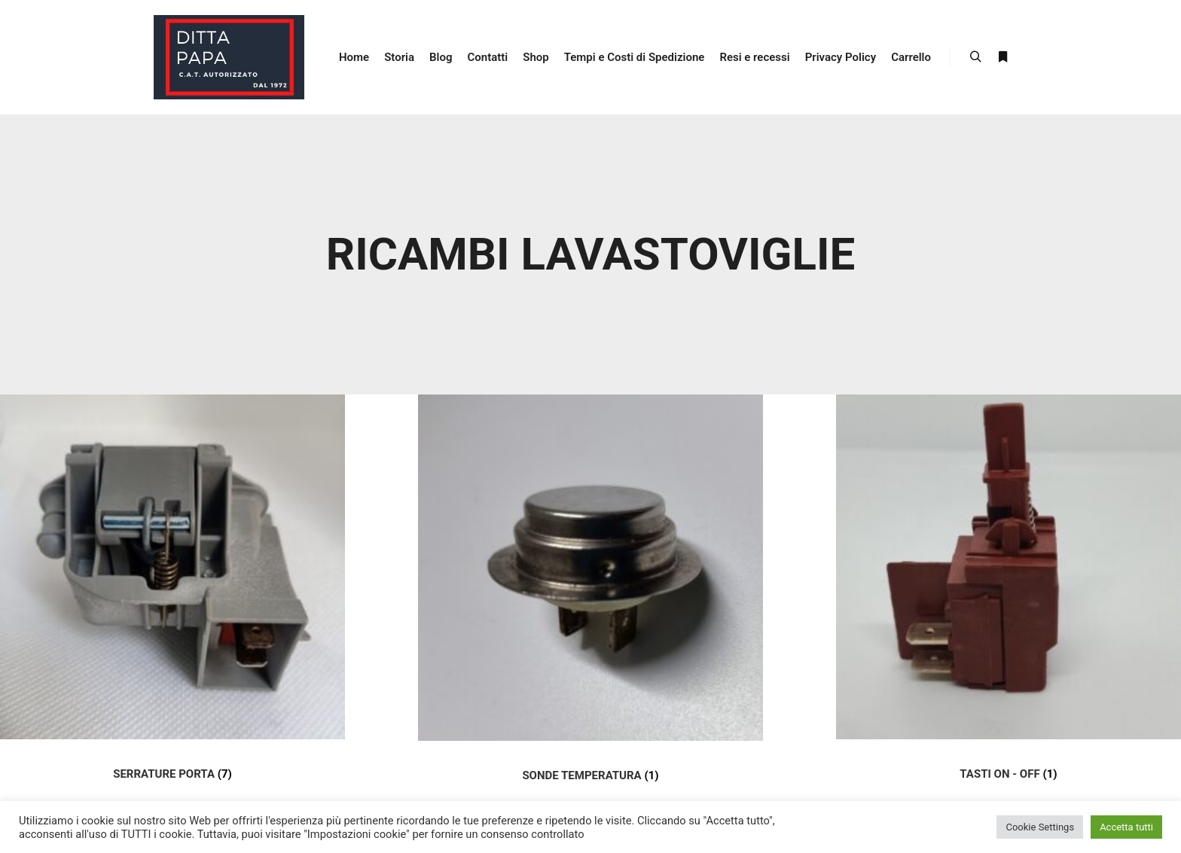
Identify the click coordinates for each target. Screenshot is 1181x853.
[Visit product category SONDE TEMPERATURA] (590, 603)
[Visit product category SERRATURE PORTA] (172, 602)
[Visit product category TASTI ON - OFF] (1008, 602)
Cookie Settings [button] (1040, 827)
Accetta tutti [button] (1126, 827)
